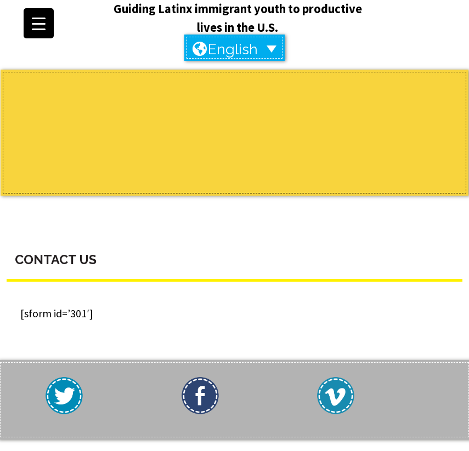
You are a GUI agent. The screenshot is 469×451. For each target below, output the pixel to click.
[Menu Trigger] (39, 23)
